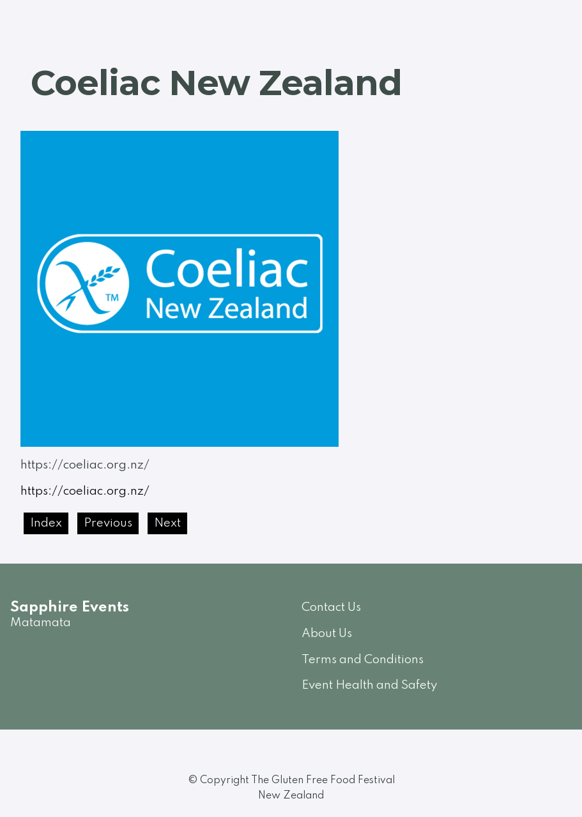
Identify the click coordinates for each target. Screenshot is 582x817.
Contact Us (331, 607)
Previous (108, 523)
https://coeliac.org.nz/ (84, 491)
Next (167, 523)
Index (46, 523)
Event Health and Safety (369, 685)
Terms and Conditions (363, 660)
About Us (327, 633)
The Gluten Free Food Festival (323, 781)
